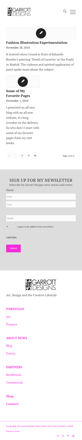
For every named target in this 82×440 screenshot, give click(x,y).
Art (8, 317)
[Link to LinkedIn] (73, 435)
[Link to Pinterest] (68, 435)
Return (38, 426)
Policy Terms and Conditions (53, 426)
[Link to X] (58, 435)
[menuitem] (63, 12)
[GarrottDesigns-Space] (34, 12)
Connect (12, 404)
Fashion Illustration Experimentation (36, 42)
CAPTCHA (11, 237)
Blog (9, 346)
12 (22, 155)
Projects (11, 324)
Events (10, 353)
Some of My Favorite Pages (18, 93)
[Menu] (71, 12)
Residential (13, 375)
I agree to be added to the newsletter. (35, 226)
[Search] (63, 12)
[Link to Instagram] (63, 435)
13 (29, 155)
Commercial (14, 382)
